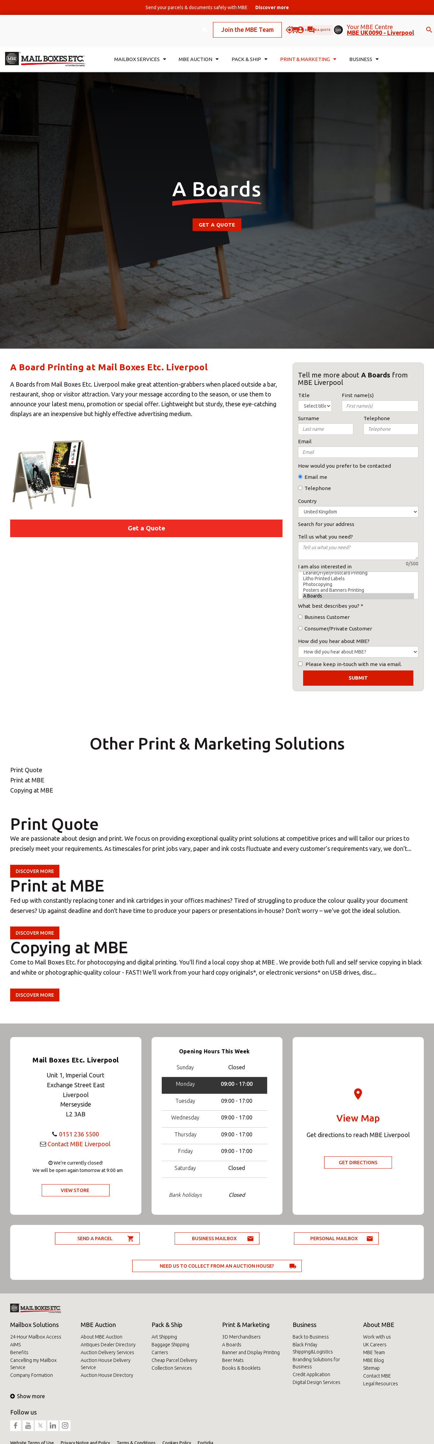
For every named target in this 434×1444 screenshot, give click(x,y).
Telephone (317, 488)
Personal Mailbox (334, 1238)
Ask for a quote (294, 25)
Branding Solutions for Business (316, 1363)
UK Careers (375, 1344)
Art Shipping (164, 1337)
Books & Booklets (241, 1368)
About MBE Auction (101, 1337)
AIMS (15, 1344)
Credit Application (311, 1374)
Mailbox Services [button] (140, 50)
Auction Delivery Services (107, 1352)
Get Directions (358, 1162)
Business (304, 1324)
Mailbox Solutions (34, 1324)
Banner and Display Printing (251, 1352)
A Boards (358, 596)
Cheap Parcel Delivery (174, 1360)
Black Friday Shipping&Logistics (313, 1348)
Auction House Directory (107, 1375)
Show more (27, 1396)
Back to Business (311, 1337)
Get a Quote (217, 225)
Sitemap (371, 1368)
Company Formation (31, 1375)
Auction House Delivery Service (106, 1364)
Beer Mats (233, 1360)
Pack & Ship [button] (250, 50)
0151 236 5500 (79, 1134)
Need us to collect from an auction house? (217, 1266)
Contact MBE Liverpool (79, 1143)
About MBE (378, 1324)
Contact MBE (377, 1376)
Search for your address (326, 524)
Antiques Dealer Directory (108, 1344)
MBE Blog (373, 1360)
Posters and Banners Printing (358, 590)
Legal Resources (380, 1383)
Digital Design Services (316, 1382)
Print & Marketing (246, 1324)
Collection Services (172, 1368)
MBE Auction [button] (199, 50)
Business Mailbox (214, 1238)
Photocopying (358, 584)
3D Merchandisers (241, 1337)
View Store (75, 1190)
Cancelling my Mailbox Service (33, 1364)
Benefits (19, 1352)
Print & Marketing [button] (308, 50)
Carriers (160, 1352)
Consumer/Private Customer (338, 628)
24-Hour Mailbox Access (35, 1337)
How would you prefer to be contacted (344, 466)
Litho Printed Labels (358, 579)
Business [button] (364, 50)
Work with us (377, 1337)
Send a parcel (95, 1238)
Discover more (35, 871)
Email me (315, 477)
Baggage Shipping (170, 1344)
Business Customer (327, 617)
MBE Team (374, 1352)
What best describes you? (328, 606)
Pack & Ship (167, 1324)
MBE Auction (98, 1324)
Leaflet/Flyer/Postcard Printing (358, 573)
